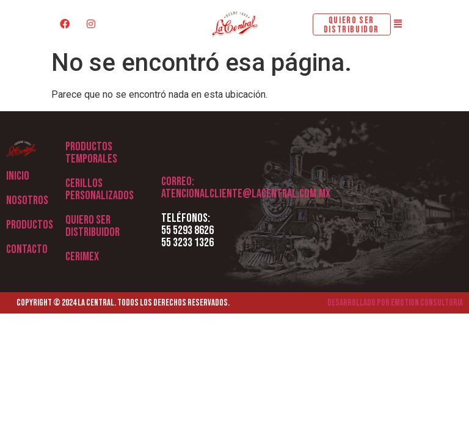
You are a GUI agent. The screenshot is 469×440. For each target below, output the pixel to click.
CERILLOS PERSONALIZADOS (99, 189)
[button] (398, 24)
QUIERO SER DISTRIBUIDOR (92, 226)
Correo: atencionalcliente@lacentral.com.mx (245, 187)
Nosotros (27, 200)
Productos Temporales (91, 152)
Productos (29, 225)
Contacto (27, 249)
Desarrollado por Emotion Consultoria (395, 303)
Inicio (17, 176)
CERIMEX (82, 256)
